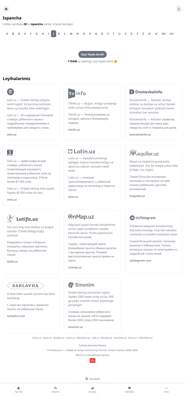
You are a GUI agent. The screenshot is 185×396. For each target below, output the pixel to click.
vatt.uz (95, 337)
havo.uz (132, 337)
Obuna (79, 355)
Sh (163, 34)
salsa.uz (47, 337)
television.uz (83, 337)
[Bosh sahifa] (6, 9)
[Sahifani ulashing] (178, 9)
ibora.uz (37, 337)
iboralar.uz (107, 337)
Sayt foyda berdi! (92, 54)
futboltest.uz (145, 337)
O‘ (149, 34)
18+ (92, 360)
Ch (171, 34)
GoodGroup (93, 355)
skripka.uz (59, 337)
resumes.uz (120, 337)
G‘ (156, 34)
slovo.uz (70, 337)
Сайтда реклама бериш (92, 345)
